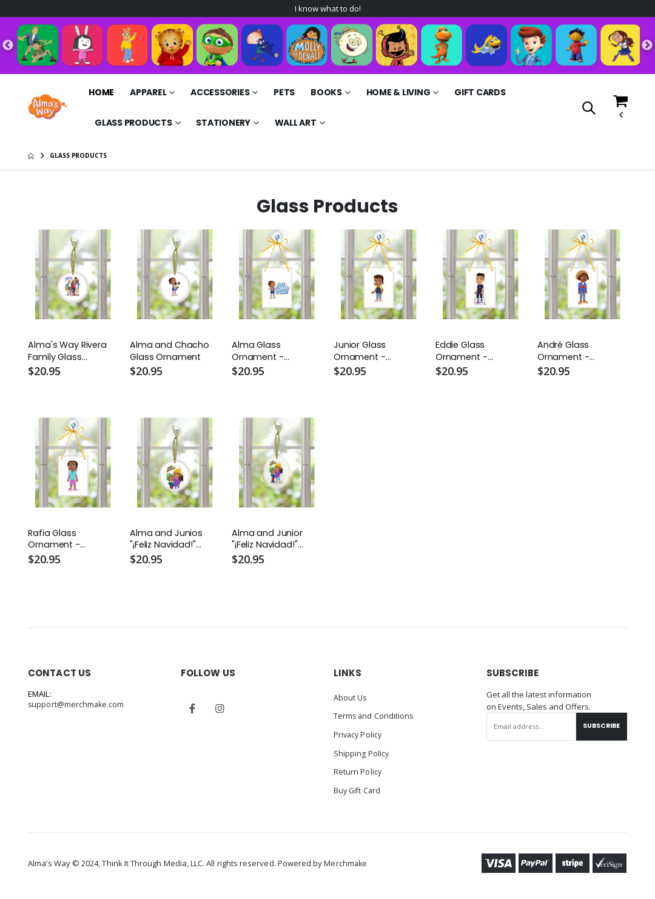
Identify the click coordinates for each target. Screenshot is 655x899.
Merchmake (346, 863)
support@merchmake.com (77, 707)
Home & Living (398, 93)
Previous (8, 47)
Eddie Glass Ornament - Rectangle (462, 353)
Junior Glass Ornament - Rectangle (360, 353)
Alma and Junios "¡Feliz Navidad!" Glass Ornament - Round (170, 541)
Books (326, 93)
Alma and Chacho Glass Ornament (170, 353)
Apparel (148, 93)
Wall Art (296, 124)
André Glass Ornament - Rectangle (564, 353)
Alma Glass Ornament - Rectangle (258, 353)
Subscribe (600, 729)
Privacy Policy (359, 736)
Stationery (223, 124)
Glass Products (133, 124)
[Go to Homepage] (47, 108)
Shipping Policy (361, 754)
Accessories (219, 93)
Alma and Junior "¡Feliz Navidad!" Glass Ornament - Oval (272, 541)
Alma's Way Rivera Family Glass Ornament (68, 353)
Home (101, 93)
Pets (284, 93)
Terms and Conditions (374, 718)
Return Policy (358, 772)
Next (647, 47)
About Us (351, 699)
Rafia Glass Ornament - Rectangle (54, 541)
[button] (588, 109)
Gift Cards (480, 93)
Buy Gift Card (358, 790)
